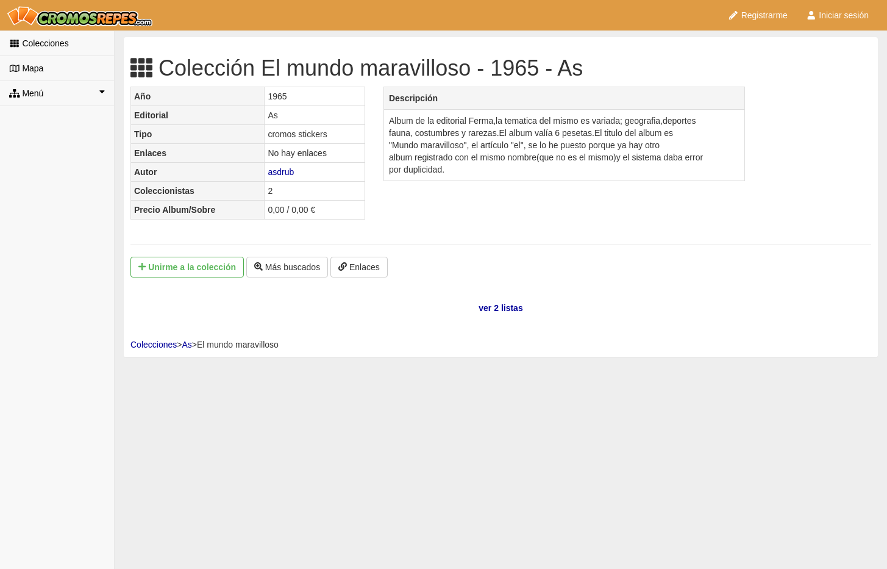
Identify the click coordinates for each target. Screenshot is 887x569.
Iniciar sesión (837, 15)
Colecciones (39, 43)
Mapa (26, 68)
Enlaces (359, 267)
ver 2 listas (500, 308)
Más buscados (287, 267)
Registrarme (758, 15)
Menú (57, 92)
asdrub (281, 172)
